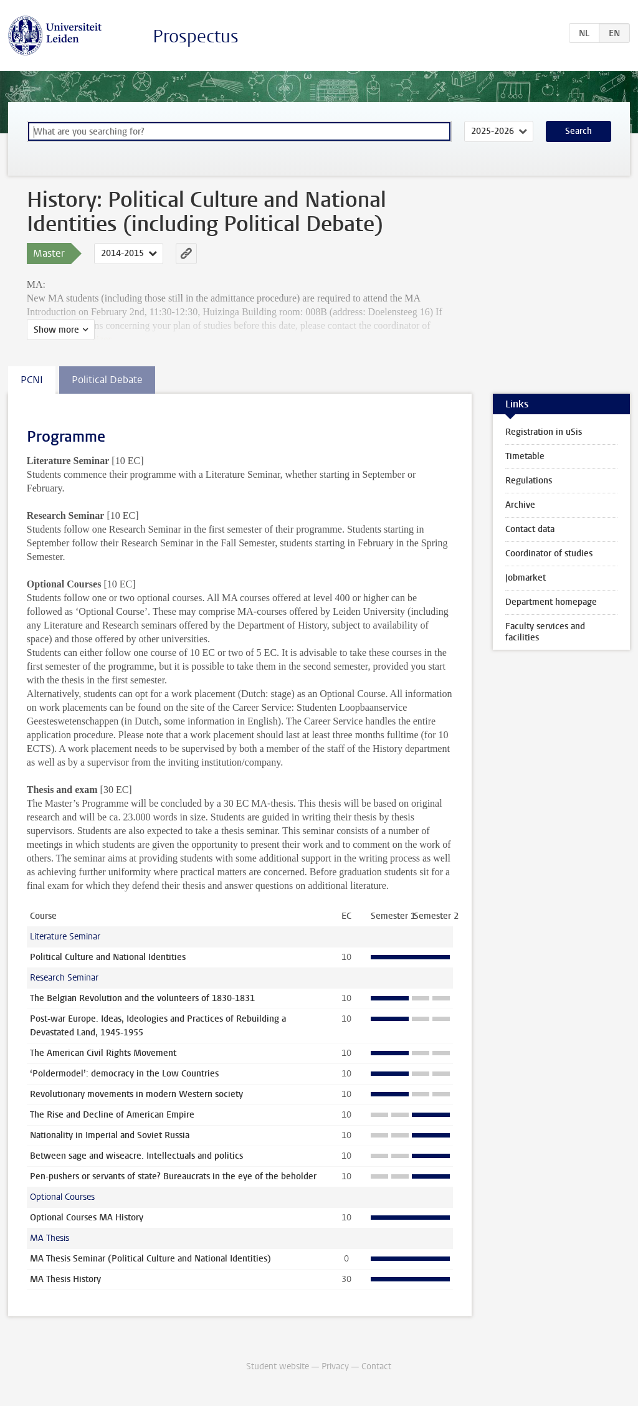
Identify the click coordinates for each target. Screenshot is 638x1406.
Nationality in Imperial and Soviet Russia (109, 1135)
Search (578, 131)
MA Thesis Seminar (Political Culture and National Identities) (150, 1259)
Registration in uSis (543, 432)
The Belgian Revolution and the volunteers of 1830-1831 (142, 998)
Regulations (528, 481)
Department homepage (551, 602)
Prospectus (196, 36)
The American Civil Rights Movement (103, 1053)
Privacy (335, 1366)
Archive (520, 505)
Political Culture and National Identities (108, 957)
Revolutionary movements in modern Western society (136, 1094)
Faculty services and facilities (545, 632)
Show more (56, 330)
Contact (376, 1366)
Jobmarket (525, 578)
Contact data (530, 529)
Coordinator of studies (549, 553)
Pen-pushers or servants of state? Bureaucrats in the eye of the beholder (173, 1176)
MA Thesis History (65, 1279)
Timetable (525, 456)
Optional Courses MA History (86, 1217)
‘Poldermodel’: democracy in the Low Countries (124, 1074)
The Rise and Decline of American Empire (112, 1115)
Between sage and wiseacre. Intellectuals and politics (136, 1156)
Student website (277, 1366)
